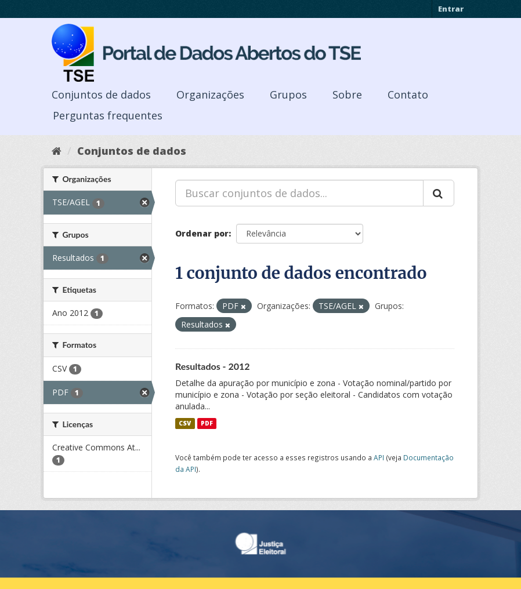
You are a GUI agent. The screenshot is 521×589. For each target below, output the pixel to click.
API (379, 457)
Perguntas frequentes (107, 115)
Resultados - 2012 (212, 366)
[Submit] (438, 193)
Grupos (288, 94)
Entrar (451, 8)
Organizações (210, 94)
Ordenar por (202, 233)
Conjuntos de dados (101, 94)
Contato (408, 94)
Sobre (347, 94)
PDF (207, 423)
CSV (185, 423)
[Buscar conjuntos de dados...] (299, 193)
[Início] (56, 151)
